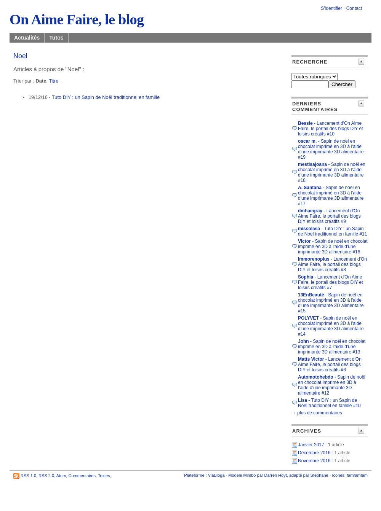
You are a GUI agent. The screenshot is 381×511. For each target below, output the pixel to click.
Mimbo (249, 475)
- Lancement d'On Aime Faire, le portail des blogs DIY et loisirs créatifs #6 (330, 365)
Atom (61, 475)
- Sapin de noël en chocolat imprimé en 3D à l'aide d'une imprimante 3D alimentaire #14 (330, 326)
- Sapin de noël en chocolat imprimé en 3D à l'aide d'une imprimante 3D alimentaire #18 (331, 172)
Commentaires (82, 475)
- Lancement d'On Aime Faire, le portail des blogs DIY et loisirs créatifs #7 (330, 282)
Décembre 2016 (314, 452)
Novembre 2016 (314, 460)
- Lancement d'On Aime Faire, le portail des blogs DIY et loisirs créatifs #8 (332, 264)
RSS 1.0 (28, 475)
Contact (354, 8)
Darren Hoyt (275, 475)
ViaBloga (216, 475)
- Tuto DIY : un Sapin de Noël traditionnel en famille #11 (332, 231)
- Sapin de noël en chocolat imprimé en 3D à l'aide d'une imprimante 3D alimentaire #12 (331, 385)
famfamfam (357, 475)
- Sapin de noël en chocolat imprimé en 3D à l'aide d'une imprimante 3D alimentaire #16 (333, 247)
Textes (104, 475)
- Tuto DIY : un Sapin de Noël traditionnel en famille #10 (329, 403)
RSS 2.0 (46, 475)
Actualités (27, 38)
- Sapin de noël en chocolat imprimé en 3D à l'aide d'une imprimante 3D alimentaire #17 (330, 195)
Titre (53, 81)
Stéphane (319, 475)
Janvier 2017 (311, 444)
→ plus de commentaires (316, 412)
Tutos (56, 38)
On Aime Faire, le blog (77, 19)
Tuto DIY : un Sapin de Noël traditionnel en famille (106, 97)
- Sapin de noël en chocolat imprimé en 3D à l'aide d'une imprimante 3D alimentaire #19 (330, 149)
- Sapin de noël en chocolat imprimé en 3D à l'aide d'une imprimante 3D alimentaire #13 (331, 347)
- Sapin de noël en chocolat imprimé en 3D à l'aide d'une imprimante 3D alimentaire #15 (330, 303)
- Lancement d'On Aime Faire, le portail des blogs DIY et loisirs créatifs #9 (329, 216)
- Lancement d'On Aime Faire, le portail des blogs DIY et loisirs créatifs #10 (330, 129)
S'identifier (331, 8)
